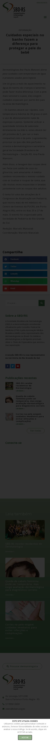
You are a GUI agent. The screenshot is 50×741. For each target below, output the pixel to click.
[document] (25, 370)
